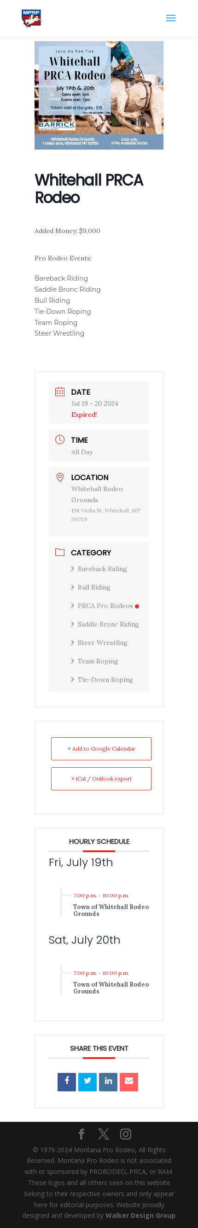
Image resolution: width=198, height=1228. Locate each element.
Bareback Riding (99, 569)
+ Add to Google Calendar (101, 748)
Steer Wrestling (99, 642)
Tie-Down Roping (102, 679)
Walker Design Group (140, 1215)
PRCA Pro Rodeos (105, 606)
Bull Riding (91, 587)
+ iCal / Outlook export (101, 778)
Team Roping (94, 661)
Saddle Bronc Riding (105, 624)
